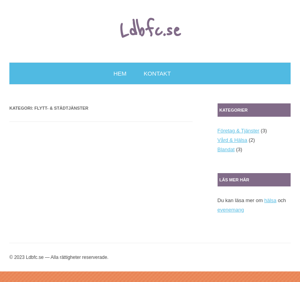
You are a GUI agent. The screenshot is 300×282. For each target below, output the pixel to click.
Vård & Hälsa (233, 140)
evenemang (231, 210)
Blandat (226, 149)
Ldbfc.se (150, 31)
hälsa (270, 200)
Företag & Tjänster (238, 131)
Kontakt (157, 73)
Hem (120, 73)
